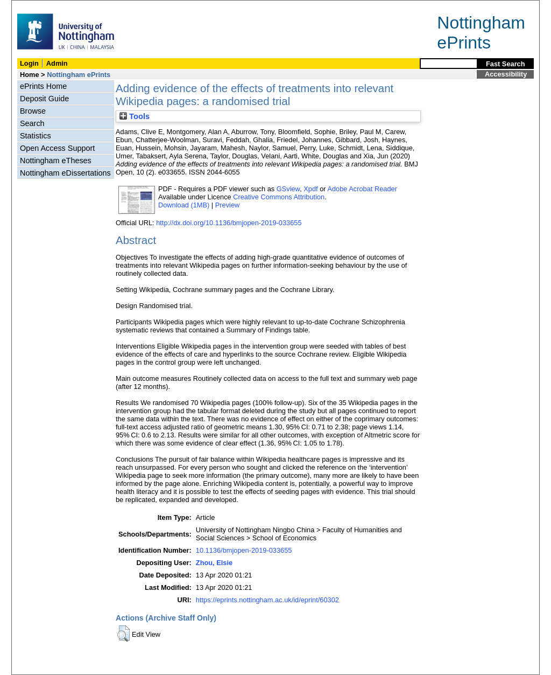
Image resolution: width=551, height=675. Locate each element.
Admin (57, 63)
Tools (134, 116)
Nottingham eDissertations (65, 173)
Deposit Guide (44, 98)
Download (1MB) (183, 205)
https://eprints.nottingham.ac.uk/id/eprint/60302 (267, 600)
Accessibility (506, 74)
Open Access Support (57, 148)
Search (32, 123)
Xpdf (310, 189)
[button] (123, 633)
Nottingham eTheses (55, 160)
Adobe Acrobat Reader (362, 189)
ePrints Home (43, 86)
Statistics (35, 135)
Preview (227, 205)
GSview (288, 189)
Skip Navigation (35, 6)
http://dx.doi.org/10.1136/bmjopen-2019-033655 (228, 223)
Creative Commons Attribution (278, 197)
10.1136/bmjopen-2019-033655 (244, 550)
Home (29, 75)
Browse (33, 111)
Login (29, 63)
